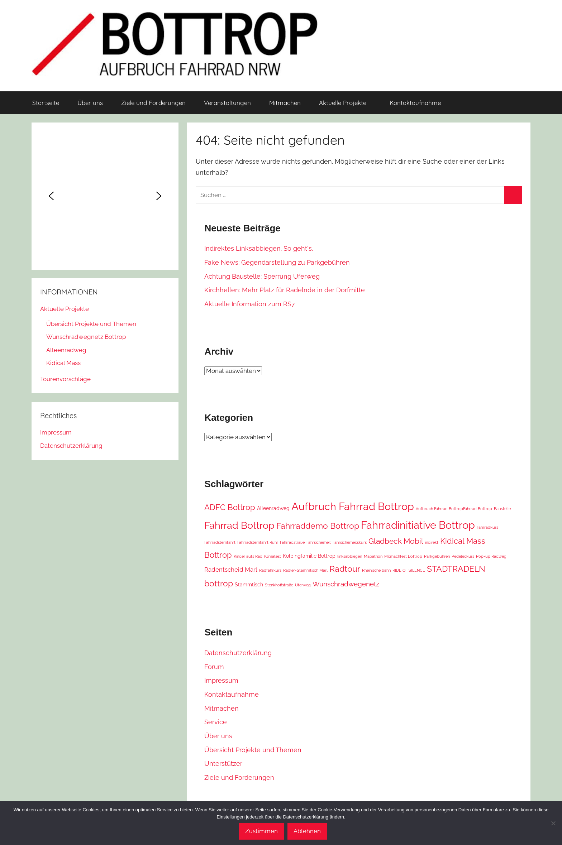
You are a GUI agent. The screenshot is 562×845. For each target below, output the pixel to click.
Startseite (45, 102)
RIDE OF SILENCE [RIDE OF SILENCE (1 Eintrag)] (408, 570)
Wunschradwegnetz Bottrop (86, 336)
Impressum (221, 680)
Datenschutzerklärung (238, 653)
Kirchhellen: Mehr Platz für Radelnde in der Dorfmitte (284, 290)
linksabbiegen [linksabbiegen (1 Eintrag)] (349, 556)
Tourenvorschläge (65, 379)
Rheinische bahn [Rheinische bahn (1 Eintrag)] (376, 570)
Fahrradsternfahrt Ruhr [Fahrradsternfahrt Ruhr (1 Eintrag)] (257, 542)
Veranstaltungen (227, 102)
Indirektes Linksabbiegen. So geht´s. (258, 248)
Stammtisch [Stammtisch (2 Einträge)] (249, 584)
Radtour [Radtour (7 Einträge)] (344, 568)
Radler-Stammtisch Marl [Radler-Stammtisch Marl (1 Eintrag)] (305, 570)
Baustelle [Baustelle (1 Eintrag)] (502, 508)
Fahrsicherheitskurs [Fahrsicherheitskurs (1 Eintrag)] (350, 542)
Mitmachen (285, 102)
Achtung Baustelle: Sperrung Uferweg (262, 276)
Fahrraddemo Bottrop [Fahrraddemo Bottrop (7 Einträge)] (317, 525)
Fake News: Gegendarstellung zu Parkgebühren (277, 262)
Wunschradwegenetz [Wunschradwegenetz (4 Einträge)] (346, 584)
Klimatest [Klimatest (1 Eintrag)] (272, 556)
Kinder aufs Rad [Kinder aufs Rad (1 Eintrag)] (248, 556)
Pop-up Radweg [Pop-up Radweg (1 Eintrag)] (491, 556)
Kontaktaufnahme (415, 102)
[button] (51, 196)
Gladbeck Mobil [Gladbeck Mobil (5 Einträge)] (395, 541)
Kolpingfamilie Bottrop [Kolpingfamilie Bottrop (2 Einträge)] (309, 556)
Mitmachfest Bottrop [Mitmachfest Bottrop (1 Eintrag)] (403, 556)
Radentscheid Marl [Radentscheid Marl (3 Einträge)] (230, 569)
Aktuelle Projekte (346, 102)
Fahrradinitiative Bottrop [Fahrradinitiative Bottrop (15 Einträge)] (418, 525)
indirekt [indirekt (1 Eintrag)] (431, 542)
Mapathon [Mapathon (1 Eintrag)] (373, 556)
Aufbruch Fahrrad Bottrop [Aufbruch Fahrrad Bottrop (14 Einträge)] (352, 506)
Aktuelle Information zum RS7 (249, 304)
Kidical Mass (63, 362)
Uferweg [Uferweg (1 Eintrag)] (303, 585)
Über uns (90, 102)
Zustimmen (261, 831)
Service (215, 722)
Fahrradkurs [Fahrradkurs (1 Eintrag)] (487, 527)
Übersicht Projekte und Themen (252, 750)
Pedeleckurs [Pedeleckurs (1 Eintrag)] (463, 556)
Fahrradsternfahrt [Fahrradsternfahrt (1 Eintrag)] (219, 542)
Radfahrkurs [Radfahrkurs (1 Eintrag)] (270, 570)
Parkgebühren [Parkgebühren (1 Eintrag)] (437, 556)
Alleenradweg (66, 350)
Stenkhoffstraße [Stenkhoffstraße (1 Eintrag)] (279, 585)
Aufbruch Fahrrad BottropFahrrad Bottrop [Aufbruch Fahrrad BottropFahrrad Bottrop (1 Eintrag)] (454, 508)
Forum (214, 667)
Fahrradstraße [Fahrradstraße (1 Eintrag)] (292, 542)
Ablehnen (307, 831)
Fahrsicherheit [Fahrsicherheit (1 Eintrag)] (318, 542)
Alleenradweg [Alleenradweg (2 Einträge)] (273, 508)
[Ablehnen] (553, 823)
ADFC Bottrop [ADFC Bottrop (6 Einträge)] (229, 507)
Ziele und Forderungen (153, 102)
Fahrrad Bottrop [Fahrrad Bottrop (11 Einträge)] (239, 525)
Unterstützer (223, 763)
